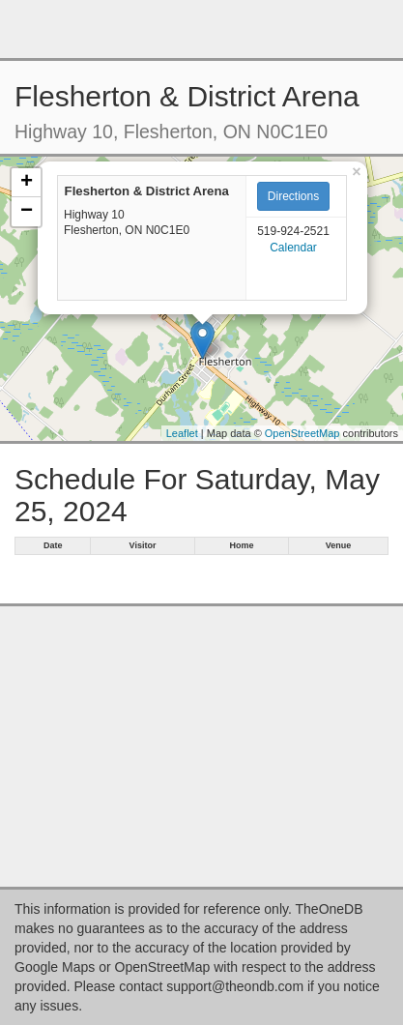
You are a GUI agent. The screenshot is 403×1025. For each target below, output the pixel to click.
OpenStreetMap (302, 433)
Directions (293, 196)
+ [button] (26, 182)
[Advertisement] (202, 29)
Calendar (293, 247)
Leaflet (182, 433)
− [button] (26, 211)
